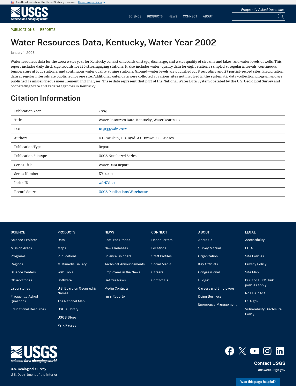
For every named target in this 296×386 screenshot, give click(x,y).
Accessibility (255, 240)
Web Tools (65, 272)
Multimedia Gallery (72, 264)
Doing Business (209, 296)
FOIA (249, 248)
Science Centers (23, 272)
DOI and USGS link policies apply (259, 282)
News (173, 16)
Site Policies (254, 256)
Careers (157, 272)
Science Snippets (117, 256)
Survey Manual (209, 248)
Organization (208, 256)
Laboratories (20, 288)
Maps (62, 248)
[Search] (281, 16)
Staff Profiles (161, 256)
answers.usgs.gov (271, 370)
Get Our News (115, 280)
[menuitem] (135, 14)
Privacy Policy (256, 264)
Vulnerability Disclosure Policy (263, 311)
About (208, 16)
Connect (190, 16)
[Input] (258, 16)
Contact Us (159, 280)
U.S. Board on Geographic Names (77, 291)
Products (155, 16)
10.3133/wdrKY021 (113, 129)
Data (61, 240)
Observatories (21, 280)
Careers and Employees (216, 288)
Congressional (209, 272)
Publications (23, 30)
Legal (250, 232)
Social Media (161, 264)
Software (65, 280)
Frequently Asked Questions (262, 10)
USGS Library (68, 309)
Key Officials (208, 264)
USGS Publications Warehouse (123, 192)
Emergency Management (217, 304)
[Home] (29, 20)
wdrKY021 (107, 183)
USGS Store (67, 317)
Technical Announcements (124, 264)
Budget (203, 280)
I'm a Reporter (115, 296)
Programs (18, 256)
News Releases (116, 248)
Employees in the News (122, 272)
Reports (48, 30)
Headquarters (161, 240)
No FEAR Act (255, 293)
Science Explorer (24, 240)
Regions (17, 264)
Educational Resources (28, 309)
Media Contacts (116, 288)
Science (135, 16)
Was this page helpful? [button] (258, 382)
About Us (205, 240)
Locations (158, 248)
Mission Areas (21, 248)
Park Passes (67, 325)
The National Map (71, 301)
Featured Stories (117, 240)
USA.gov (251, 301)
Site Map (252, 272)
